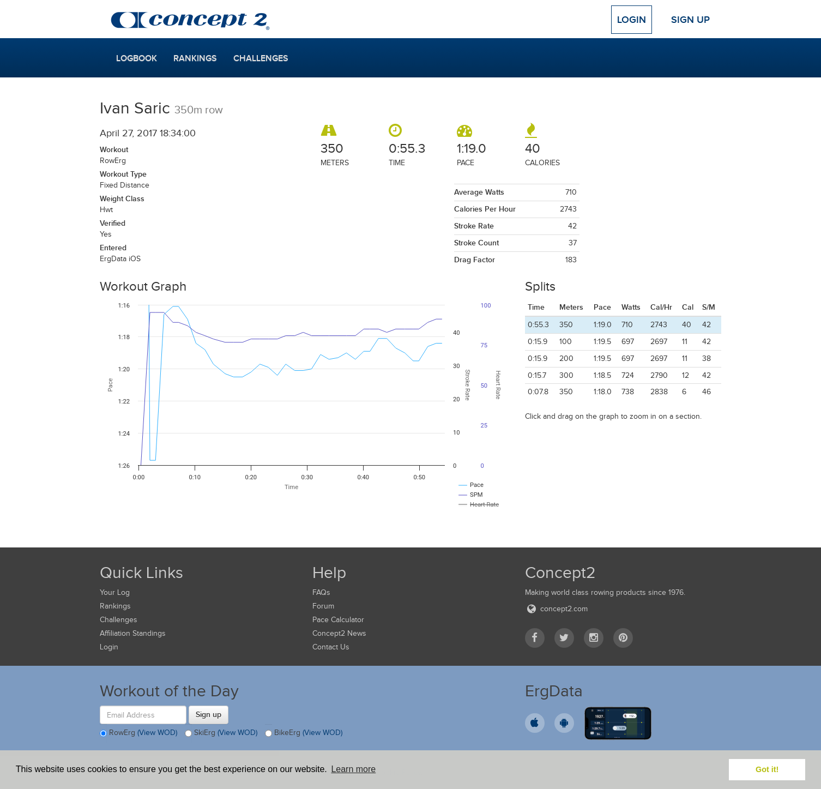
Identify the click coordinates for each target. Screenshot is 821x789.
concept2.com (556, 609)
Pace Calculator (338, 620)
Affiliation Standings (133, 633)
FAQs (321, 592)
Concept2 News (339, 633)
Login (631, 19)
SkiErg (221, 733)
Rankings (195, 58)
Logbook (136, 58)
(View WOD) (157, 733)
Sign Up (690, 19)
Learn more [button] (353, 769)
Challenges (260, 58)
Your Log (115, 592)
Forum (323, 606)
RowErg (138, 733)
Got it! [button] (767, 769)
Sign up (208, 714)
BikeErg (303, 733)
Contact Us (330, 647)
